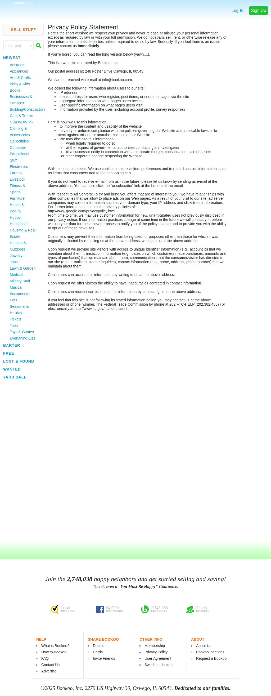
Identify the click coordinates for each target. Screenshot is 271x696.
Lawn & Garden (22, 268)
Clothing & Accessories (20, 131)
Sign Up (258, 10)
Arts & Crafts (20, 77)
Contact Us (50, 665)
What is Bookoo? (55, 646)
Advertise (49, 671)
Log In (237, 10)
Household (19, 224)
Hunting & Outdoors (18, 246)
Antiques (17, 65)
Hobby (15, 217)
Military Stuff (20, 281)
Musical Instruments (19, 290)
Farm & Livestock (17, 176)
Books (15, 90)
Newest (12, 58)
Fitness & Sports (17, 189)
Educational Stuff (19, 157)
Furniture (17, 198)
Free (8, 353)
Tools (14, 325)
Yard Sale (15, 377)
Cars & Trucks (21, 116)
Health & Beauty (17, 208)
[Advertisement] (16, 460)
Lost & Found (18, 361)
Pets (13, 300)
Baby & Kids (20, 84)
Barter (11, 345)
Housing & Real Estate (22, 233)
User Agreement (157, 658)
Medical (16, 275)
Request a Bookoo (211, 658)
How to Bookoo (53, 652)
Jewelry (16, 255)
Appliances (19, 71)
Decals (98, 646)
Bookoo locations (210, 652)
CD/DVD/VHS (21, 122)
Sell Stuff (23, 30)
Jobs (14, 262)
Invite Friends (104, 658)
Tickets (15, 319)
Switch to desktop (159, 665)
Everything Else (22, 338)
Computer (18, 147)
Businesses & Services (21, 100)
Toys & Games (22, 332)
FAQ (45, 658)
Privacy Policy (156, 652)
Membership (154, 646)
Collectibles (19, 141)
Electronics (19, 166)
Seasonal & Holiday (19, 309)
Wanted (12, 369)
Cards (98, 652)
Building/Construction (23, 109)
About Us (203, 646)
